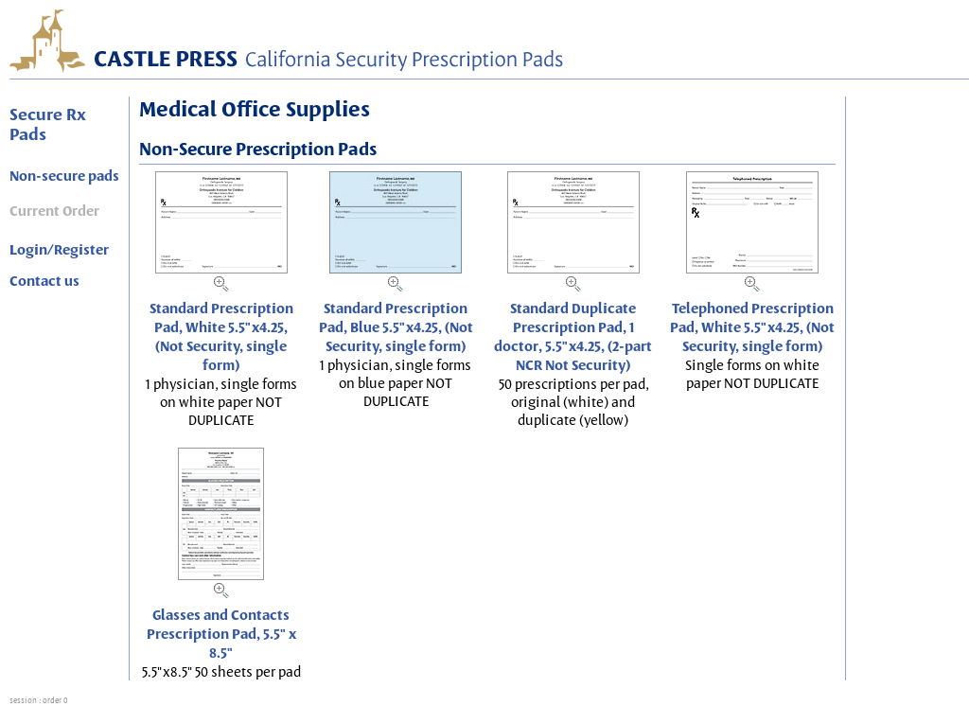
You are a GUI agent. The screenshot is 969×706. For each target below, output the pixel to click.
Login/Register (59, 249)
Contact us (44, 281)
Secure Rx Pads (47, 124)
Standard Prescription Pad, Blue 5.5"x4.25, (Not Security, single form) (396, 327)
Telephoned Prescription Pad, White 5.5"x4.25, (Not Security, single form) (752, 327)
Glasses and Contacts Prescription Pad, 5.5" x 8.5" (221, 634)
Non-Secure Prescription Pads (258, 149)
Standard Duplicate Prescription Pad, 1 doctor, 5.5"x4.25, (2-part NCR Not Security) (573, 337)
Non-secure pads (64, 176)
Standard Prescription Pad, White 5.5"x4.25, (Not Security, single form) (221, 337)
